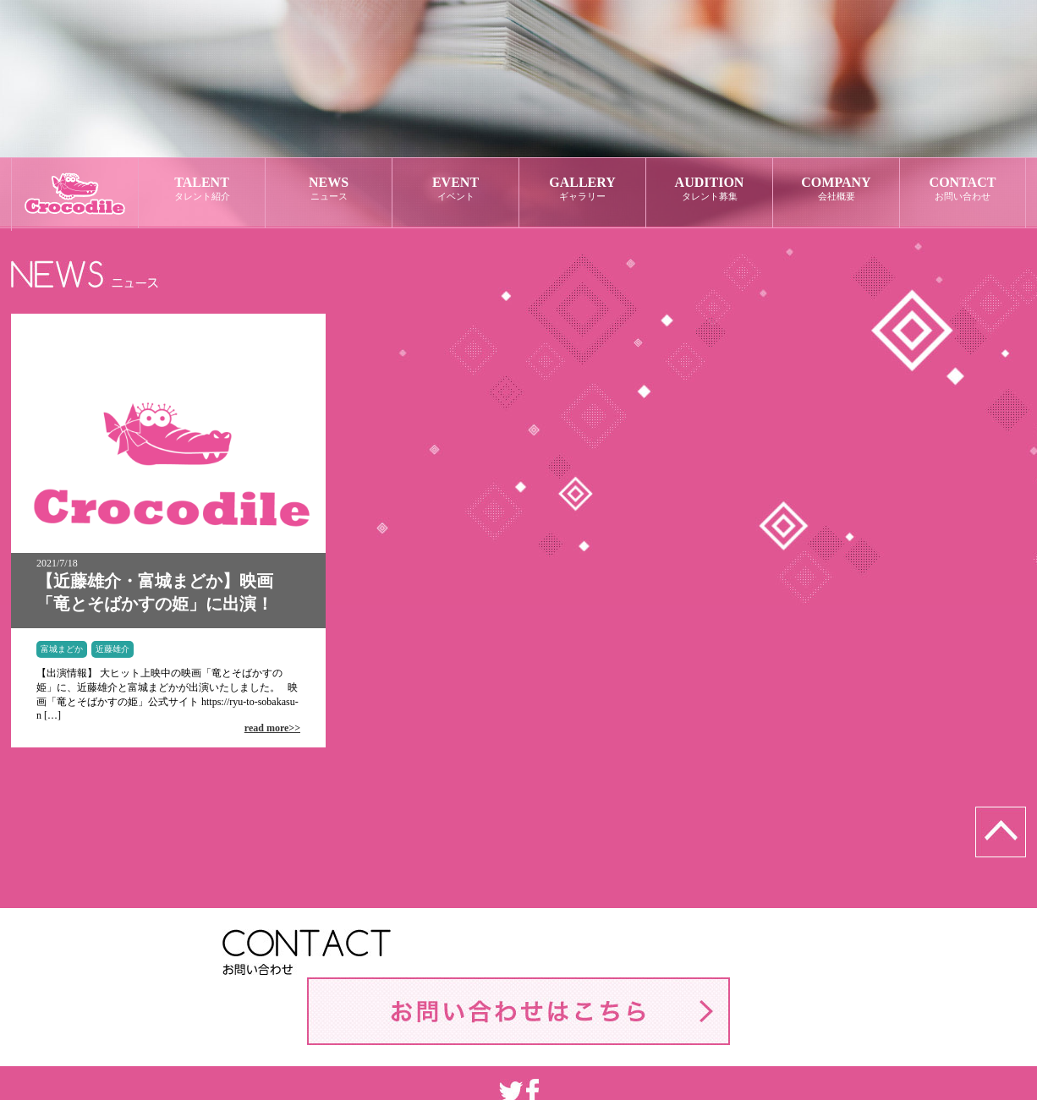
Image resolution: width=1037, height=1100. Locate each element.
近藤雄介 (112, 649)
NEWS (329, 189)
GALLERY (582, 189)
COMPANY (836, 189)
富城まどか (62, 649)
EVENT (455, 189)
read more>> (272, 728)
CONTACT (962, 189)
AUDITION (709, 189)
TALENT (202, 189)
